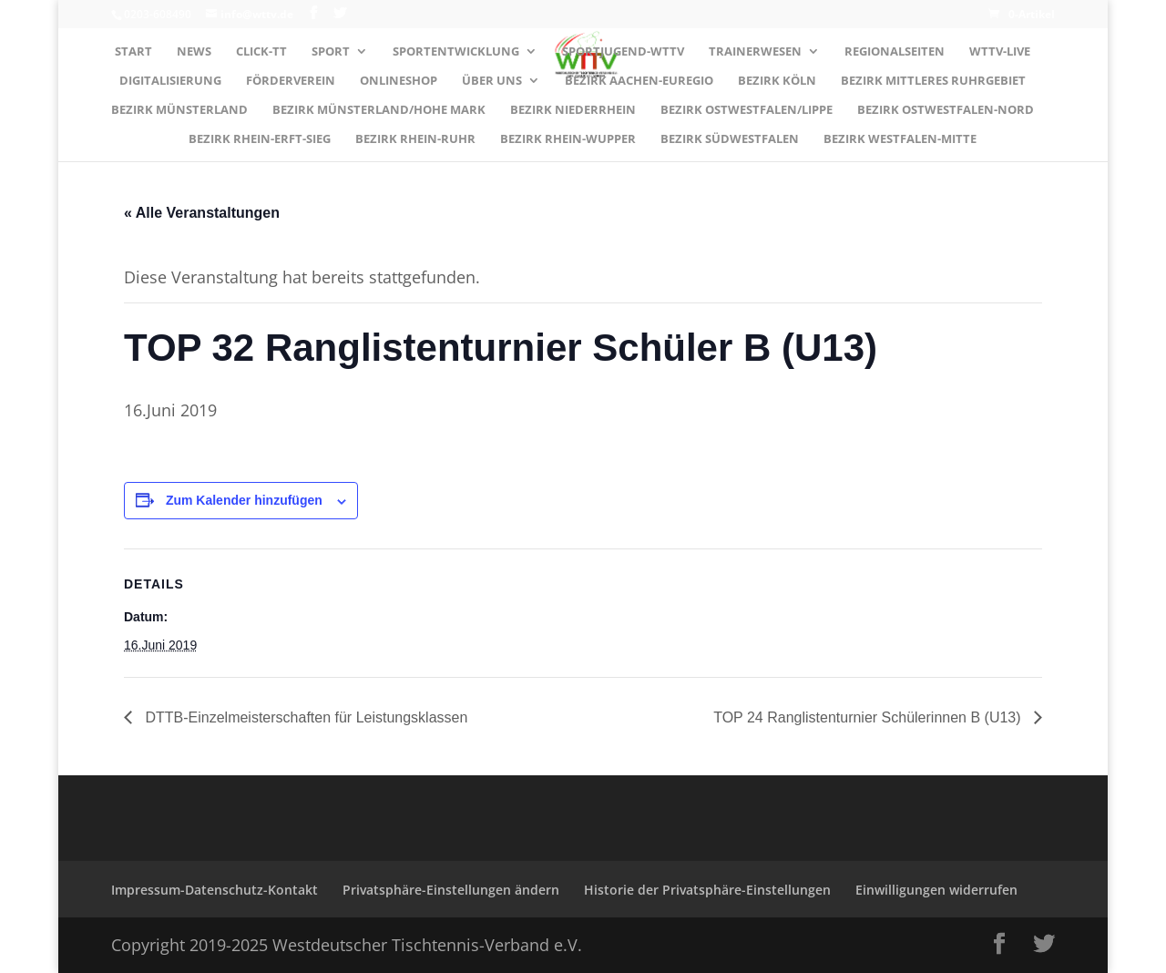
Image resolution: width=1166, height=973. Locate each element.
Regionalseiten (894, 52)
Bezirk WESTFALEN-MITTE (900, 139)
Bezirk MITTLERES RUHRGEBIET (933, 81)
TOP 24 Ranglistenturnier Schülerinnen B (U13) (869, 717)
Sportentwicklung (456, 52)
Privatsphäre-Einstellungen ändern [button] (451, 889)
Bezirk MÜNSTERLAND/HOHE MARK (379, 110)
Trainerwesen (755, 52)
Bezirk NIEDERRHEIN (573, 110)
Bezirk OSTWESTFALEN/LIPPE (746, 110)
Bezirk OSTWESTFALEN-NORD (945, 110)
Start (133, 52)
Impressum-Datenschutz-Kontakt (214, 889)
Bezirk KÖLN (777, 81)
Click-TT (261, 52)
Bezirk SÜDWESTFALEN (729, 139)
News (194, 52)
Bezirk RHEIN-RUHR (415, 139)
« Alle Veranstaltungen (202, 212)
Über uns (492, 81)
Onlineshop (398, 81)
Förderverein (290, 81)
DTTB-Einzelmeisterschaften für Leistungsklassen (304, 717)
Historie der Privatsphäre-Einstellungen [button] (707, 889)
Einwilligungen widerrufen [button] (936, 889)
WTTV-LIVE (999, 52)
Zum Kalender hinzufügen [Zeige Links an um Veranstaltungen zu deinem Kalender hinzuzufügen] (244, 500)
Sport (331, 52)
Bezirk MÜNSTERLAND (179, 110)
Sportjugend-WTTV (623, 52)
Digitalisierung (170, 81)
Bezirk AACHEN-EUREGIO (639, 81)
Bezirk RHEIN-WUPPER (568, 139)
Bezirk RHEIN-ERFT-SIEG (260, 139)
